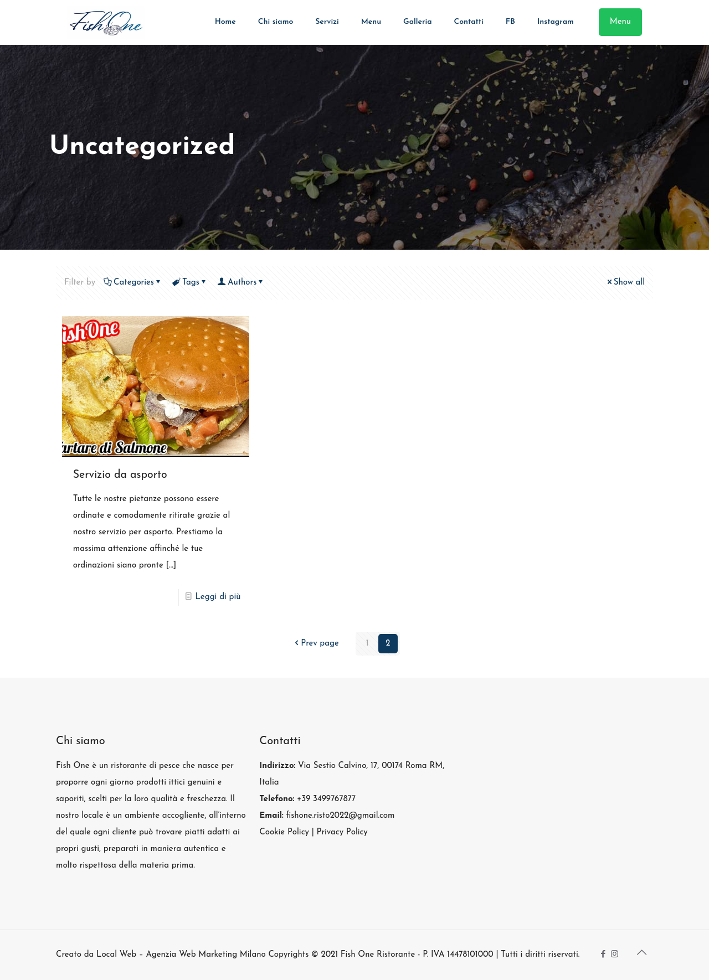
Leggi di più (218, 597)
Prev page (315, 643)
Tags (190, 282)
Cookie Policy (284, 832)
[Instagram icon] (614, 955)
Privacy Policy (341, 832)
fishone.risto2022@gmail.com (340, 816)
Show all (625, 282)
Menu (620, 22)
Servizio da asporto (120, 475)
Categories (133, 282)
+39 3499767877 (326, 799)
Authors (241, 282)
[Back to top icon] (641, 953)
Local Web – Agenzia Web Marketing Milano (182, 955)
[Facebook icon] (603, 955)
